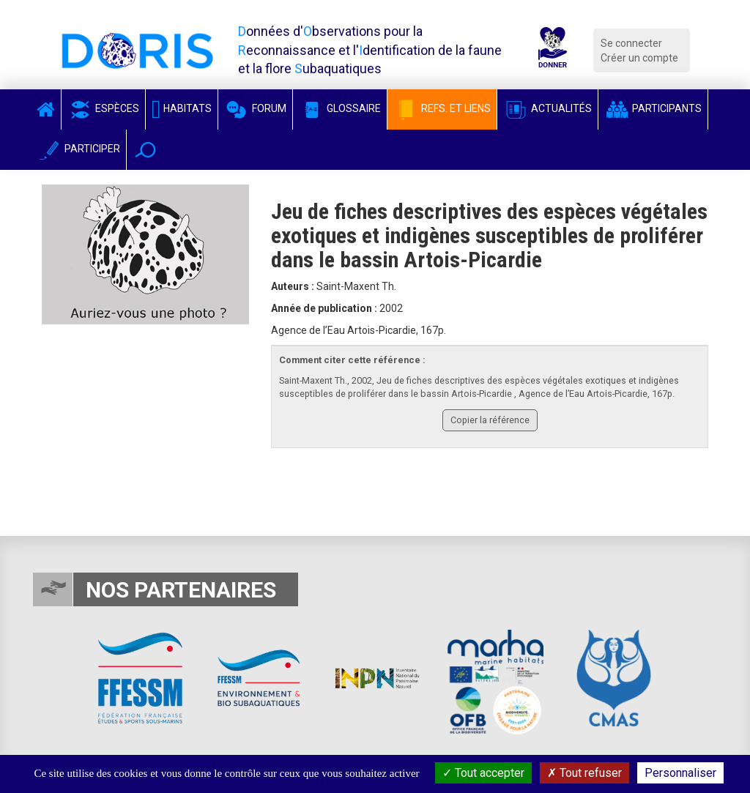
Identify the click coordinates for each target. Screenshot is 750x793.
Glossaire (340, 108)
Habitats (182, 108)
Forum (255, 108)
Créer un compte (639, 58)
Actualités (547, 108)
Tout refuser (584, 773)
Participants (653, 108)
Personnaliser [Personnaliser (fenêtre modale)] (680, 773)
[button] (145, 150)
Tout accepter (483, 773)
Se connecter (631, 43)
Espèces (103, 108)
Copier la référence (490, 419)
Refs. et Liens (442, 108)
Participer (78, 148)
